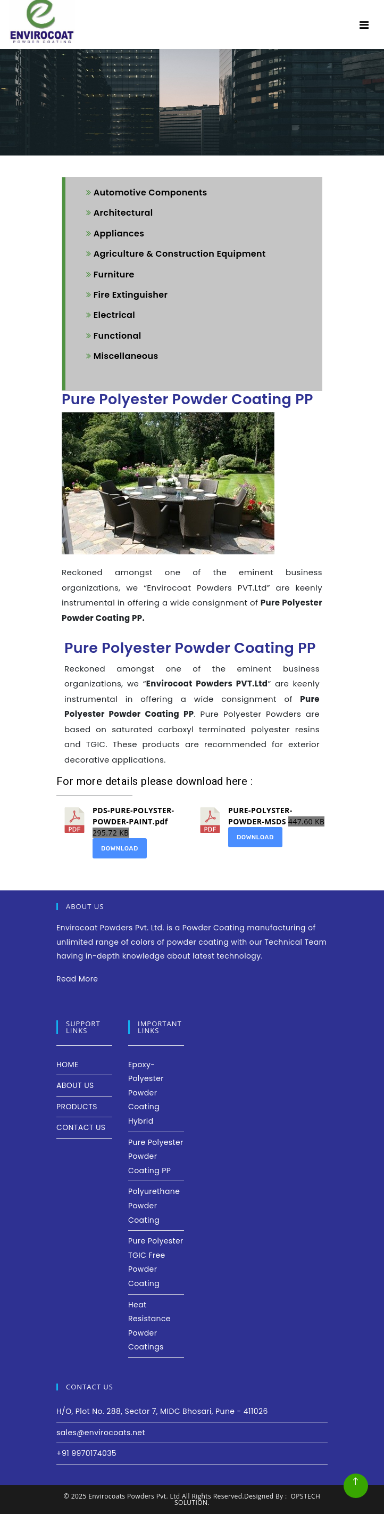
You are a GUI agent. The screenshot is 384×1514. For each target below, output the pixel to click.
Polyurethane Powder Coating (154, 1205)
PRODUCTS (76, 1106)
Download (119, 848)
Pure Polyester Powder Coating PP (155, 1156)
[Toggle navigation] (364, 25)
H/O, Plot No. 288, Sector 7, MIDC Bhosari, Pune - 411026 (162, 1411)
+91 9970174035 (86, 1453)
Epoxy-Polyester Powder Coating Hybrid (146, 1092)
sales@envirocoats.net (100, 1432)
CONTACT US (80, 1127)
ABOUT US (75, 1085)
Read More (77, 978)
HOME (67, 1064)
